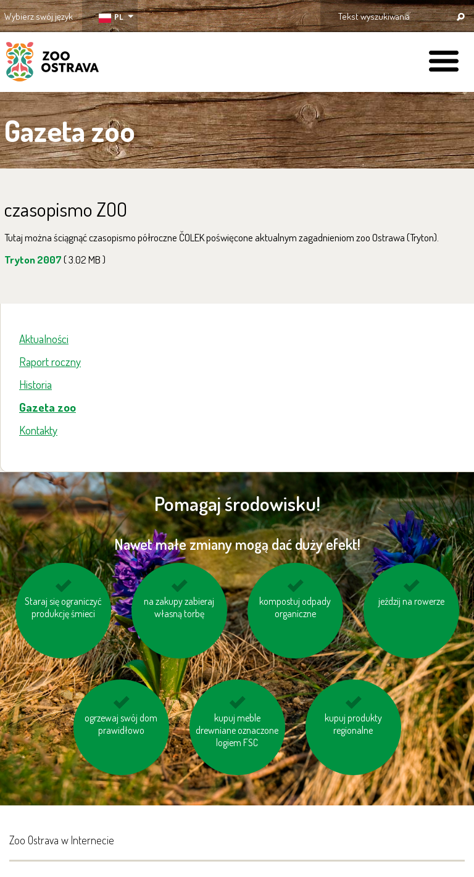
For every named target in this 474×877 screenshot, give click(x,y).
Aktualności (44, 338)
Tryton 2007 (55, 259)
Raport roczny (50, 361)
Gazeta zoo (47, 407)
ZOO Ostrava (52, 63)
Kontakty (38, 430)
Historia (35, 384)
